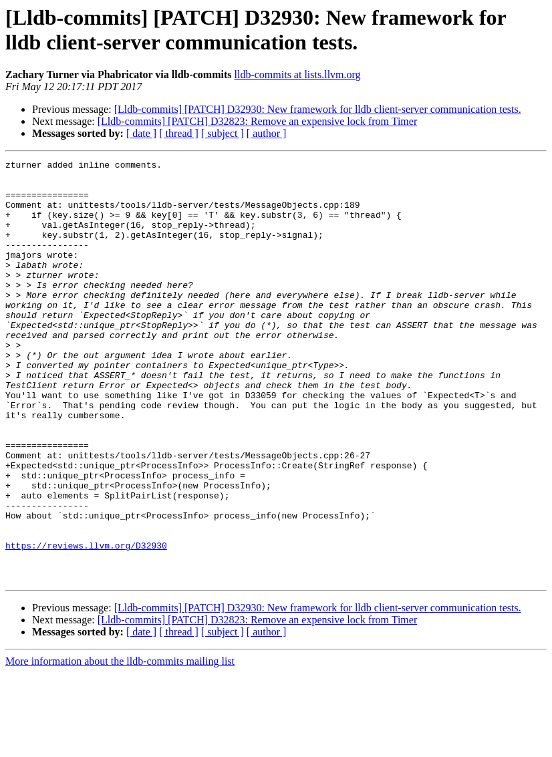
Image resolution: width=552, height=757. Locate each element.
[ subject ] (222, 133)
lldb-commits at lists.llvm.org (298, 74)
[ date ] (141, 133)
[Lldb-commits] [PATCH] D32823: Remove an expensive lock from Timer (257, 121)
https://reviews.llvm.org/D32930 (86, 623)
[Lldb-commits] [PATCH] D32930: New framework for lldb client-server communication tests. (317, 109)
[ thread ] (178, 133)
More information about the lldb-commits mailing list (120, 745)
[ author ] (267, 133)
